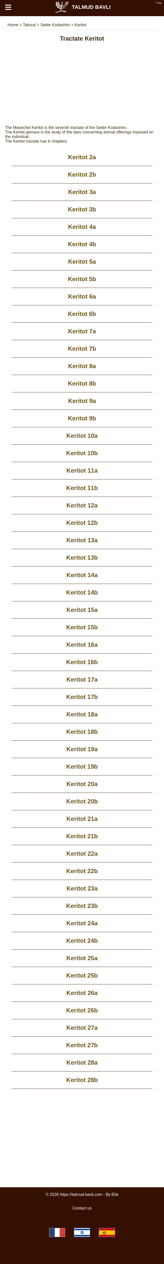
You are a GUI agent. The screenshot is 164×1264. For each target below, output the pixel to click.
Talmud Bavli (82, 7)
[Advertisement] (82, 90)
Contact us (82, 1208)
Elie (115, 1194)
